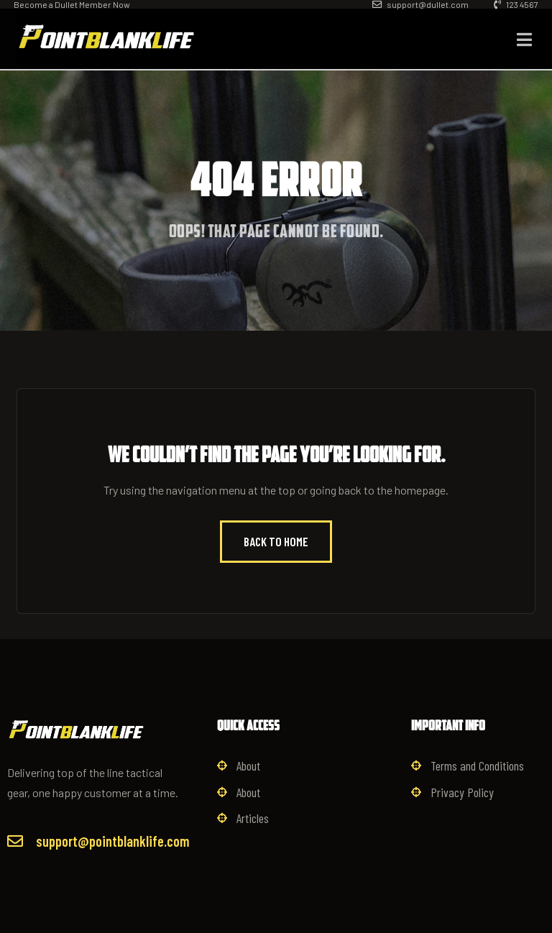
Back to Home (276, 541)
